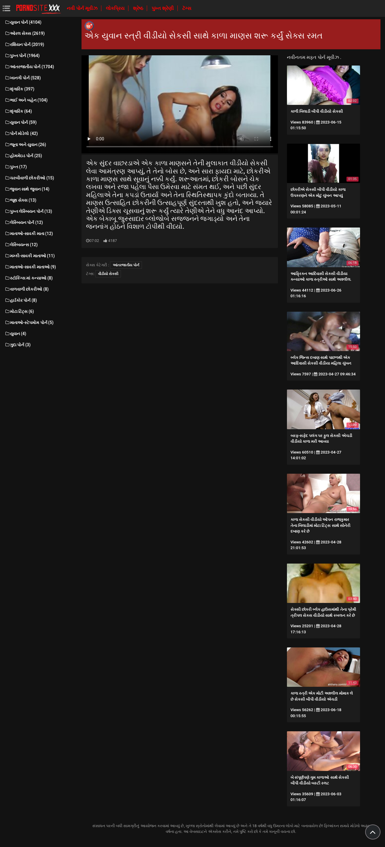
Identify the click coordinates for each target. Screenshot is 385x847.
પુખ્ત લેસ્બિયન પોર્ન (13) (28, 211)
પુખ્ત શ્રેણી (163, 8)
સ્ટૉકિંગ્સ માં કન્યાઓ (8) (29, 278)
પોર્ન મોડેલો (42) (21, 133)
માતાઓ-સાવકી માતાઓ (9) (30, 266)
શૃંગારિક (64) (18, 111)
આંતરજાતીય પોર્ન (126, 265)
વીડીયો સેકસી (108, 274)
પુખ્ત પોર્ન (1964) (22, 55)
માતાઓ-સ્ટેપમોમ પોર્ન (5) (29, 322)
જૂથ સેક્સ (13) (20, 200)
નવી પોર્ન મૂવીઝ (83, 8)
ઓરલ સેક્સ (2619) (25, 33)
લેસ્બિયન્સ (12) (21, 244)
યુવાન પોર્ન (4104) (23, 22)
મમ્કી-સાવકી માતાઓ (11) (30, 255)
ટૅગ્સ (186, 8)
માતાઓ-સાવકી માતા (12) (29, 233)
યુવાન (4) (15, 333)
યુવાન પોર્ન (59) (21, 122)
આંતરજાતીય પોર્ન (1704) (29, 66)
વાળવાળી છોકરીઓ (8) (27, 289)
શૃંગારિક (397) (19, 89)
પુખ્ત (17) (16, 166)
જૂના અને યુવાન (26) (25, 144)
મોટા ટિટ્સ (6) (19, 311)
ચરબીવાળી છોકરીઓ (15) (29, 178)
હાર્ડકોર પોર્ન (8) (21, 300)
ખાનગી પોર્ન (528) (23, 77)
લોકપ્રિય (116, 8)
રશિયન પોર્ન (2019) (24, 44)
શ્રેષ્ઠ (138, 8)
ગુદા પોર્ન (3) (18, 344)
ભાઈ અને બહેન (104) (26, 100)
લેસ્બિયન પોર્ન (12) (24, 222)
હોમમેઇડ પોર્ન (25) (23, 155)
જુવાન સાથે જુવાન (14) (27, 189)
